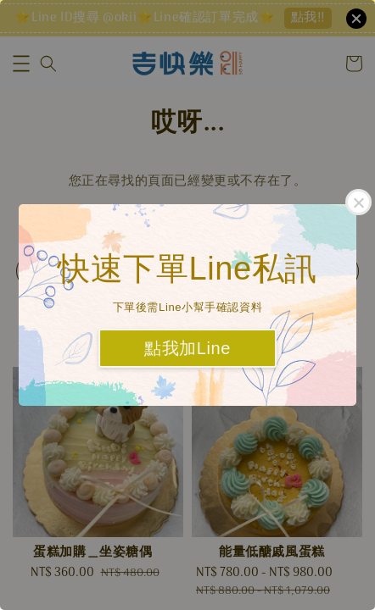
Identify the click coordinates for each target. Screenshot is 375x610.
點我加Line (187, 348)
